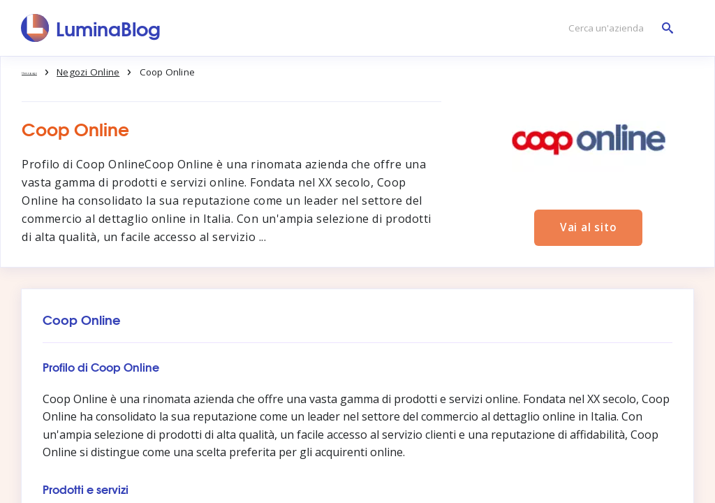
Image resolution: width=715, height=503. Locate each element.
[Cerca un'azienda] (617, 28)
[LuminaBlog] (91, 28)
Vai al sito (588, 225)
